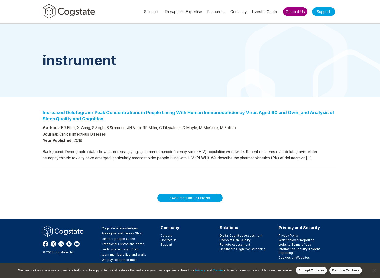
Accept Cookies (311, 270)
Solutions (229, 227)
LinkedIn (61, 244)
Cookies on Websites (294, 257)
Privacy (200, 270)
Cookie (218, 270)
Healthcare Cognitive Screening (243, 249)
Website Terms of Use (295, 244)
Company (170, 227)
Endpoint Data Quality (235, 240)
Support (166, 244)
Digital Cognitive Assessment (241, 235)
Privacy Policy (289, 235)
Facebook (45, 244)
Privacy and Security (299, 227)
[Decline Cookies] (373, 270)
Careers (166, 235)
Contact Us (169, 240)
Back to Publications (190, 198)
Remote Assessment (235, 244)
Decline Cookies (345, 270)
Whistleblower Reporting (296, 240)
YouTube (77, 244)
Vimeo (69, 244)
